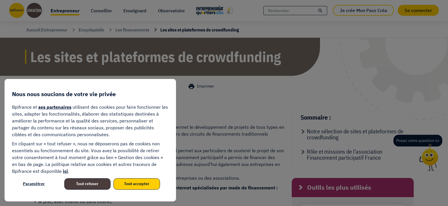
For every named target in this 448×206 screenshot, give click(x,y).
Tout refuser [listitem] (87, 183)
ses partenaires (54, 107)
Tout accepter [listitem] (136, 183)
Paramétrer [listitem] (34, 183)
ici (65, 171)
